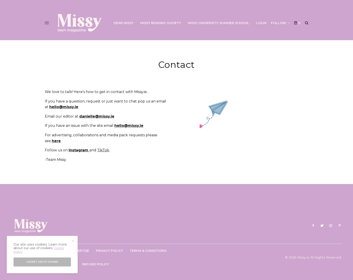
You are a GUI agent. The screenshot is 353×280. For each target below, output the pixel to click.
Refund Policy (95, 264)
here (56, 141)
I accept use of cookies (42, 261)
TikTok (103, 150)
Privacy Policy (109, 251)
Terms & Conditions (148, 251)
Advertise (80, 251)
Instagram (79, 150)
